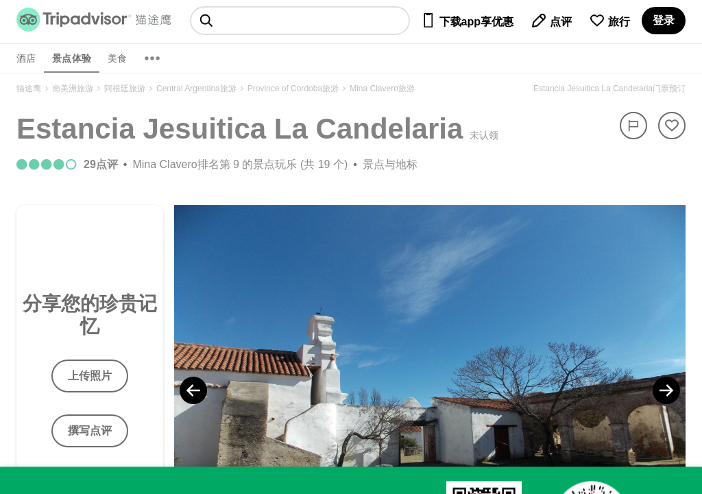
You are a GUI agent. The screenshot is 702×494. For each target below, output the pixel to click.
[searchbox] (299, 21)
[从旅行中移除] (672, 125)
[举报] (633, 125)
